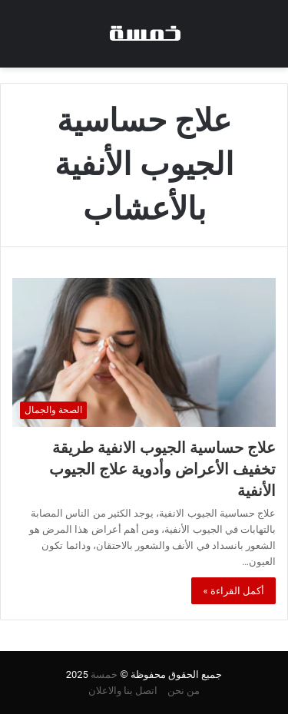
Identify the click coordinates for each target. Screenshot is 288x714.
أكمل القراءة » (233, 591)
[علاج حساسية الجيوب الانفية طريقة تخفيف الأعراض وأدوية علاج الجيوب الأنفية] (144, 352)
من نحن (183, 690)
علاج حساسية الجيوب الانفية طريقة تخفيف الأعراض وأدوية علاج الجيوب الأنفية (162, 469)
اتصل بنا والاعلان (122, 690)
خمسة (104, 674)
